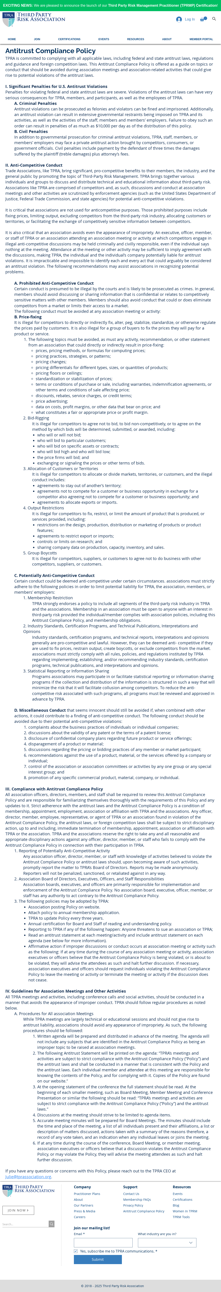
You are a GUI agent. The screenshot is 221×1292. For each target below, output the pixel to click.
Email (79, 1234)
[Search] (214, 19)
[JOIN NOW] (18, 1210)
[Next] (198, 6)
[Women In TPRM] (196, 1211)
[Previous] (23, 6)
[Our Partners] (97, 1205)
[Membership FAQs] (146, 1199)
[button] (203, 19)
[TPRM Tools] (196, 1217)
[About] (97, 1199)
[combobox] (167, 1242)
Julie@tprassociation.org (28, 1176)
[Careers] (97, 1217)
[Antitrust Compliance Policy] (146, 1211)
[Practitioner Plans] (97, 1194)
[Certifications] (196, 1199)
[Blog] (196, 1205)
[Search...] (20, 1224)
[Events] (196, 1194)
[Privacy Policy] (146, 1205)
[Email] (102, 1242)
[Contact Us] (146, 1194)
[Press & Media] (97, 1211)
